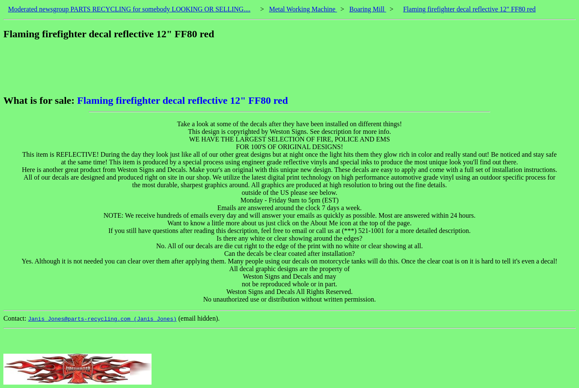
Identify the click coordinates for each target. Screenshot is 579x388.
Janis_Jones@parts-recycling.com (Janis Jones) (102, 319)
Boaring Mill (367, 9)
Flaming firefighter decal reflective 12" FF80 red (469, 9)
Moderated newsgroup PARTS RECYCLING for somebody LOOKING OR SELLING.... (129, 9)
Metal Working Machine (303, 9)
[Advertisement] (157, 67)
